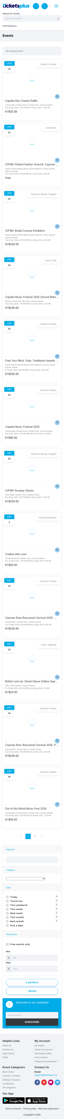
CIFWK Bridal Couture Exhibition (25, 230)
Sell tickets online (43, 1053)
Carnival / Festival (11, 1075)
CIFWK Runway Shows (19, 490)
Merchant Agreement (48, 1108)
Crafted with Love (15, 554)
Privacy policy (30, 1108)
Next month (17, 921)
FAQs (5, 1057)
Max (8, 962)
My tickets (39, 1045)
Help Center (8, 1053)
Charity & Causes (11, 1080)
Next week (16, 913)
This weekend (18, 905)
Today (13, 897)
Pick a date (16, 925)
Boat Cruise (8, 1072)
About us (7, 1045)
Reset (32, 991)
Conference (8, 1083)
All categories (9, 1087)
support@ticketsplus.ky (46, 1075)
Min (8, 951)
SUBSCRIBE (32, 1022)
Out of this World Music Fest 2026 (25, 808)
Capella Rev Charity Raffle (21, 100)
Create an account (44, 1049)
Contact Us (8, 1049)
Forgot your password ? (46, 1061)
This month (17, 917)
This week (16, 909)
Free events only (20, 944)
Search (32, 982)
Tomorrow (16, 901)
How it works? (41, 1057)
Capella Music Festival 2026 (22, 426)
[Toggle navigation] (56, 6)
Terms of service (13, 1108)
